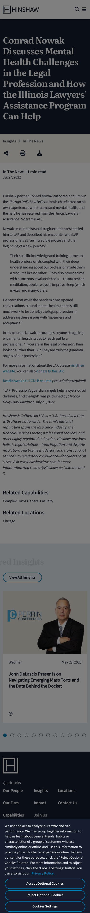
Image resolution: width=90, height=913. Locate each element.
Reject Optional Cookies (45, 895)
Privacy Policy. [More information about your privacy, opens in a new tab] (42, 873)
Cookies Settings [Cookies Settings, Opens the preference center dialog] (45, 906)
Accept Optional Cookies (45, 883)
